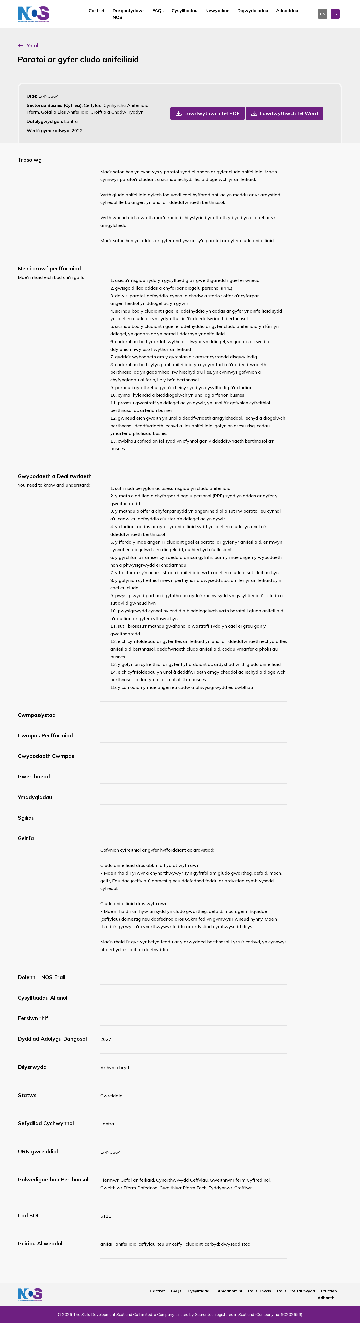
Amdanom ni (230, 1290)
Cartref (97, 10)
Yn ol (32, 45)
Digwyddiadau (253, 10)
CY (335, 13)
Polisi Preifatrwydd (296, 1290)
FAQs (158, 10)
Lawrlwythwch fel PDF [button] (212, 113)
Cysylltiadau (185, 10)
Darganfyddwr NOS (128, 14)
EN (323, 13)
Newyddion (218, 10)
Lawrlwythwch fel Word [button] (289, 113)
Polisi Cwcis (259, 1290)
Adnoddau (287, 10)
